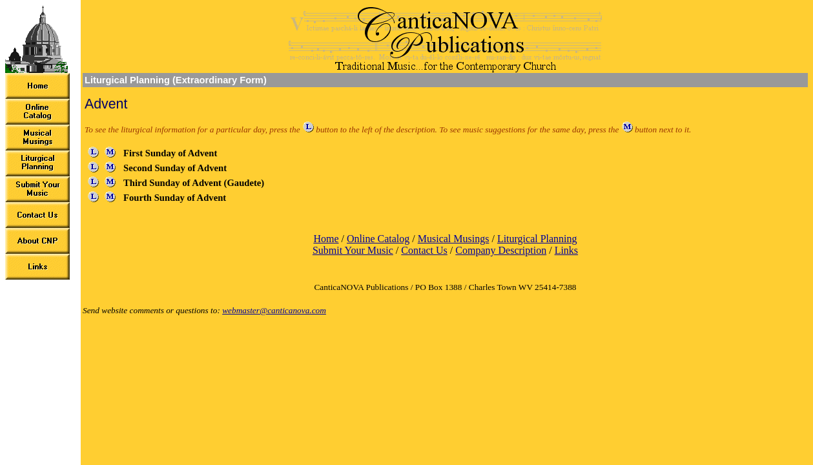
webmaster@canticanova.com (274, 310)
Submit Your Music (353, 250)
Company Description (500, 250)
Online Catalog (378, 238)
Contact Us (424, 250)
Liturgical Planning (537, 238)
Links (566, 250)
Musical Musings (453, 238)
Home (325, 238)
